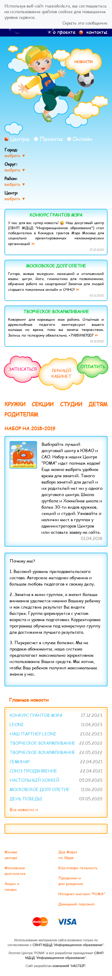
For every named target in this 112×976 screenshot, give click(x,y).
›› (32, 243)
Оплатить (92, 367)
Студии (71, 404)
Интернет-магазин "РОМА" (81, 893)
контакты (97, 31)
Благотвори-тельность (77, 867)
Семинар (20, 761)
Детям (98, 404)
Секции (42, 404)
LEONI (17, 724)
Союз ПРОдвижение (33, 771)
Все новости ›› (24, 809)
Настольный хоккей (34, 780)
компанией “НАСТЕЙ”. (69, 966)
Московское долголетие (56, 266)
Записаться (23, 369)
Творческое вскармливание (56, 311)
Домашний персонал (76, 904)
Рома (56, 83)
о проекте (64, 31)
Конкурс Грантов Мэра (56, 215)
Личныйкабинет (61, 373)
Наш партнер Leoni (33, 734)
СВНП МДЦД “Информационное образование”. (69, 945)
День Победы (26, 799)
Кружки (14, 404)
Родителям (21, 414)
